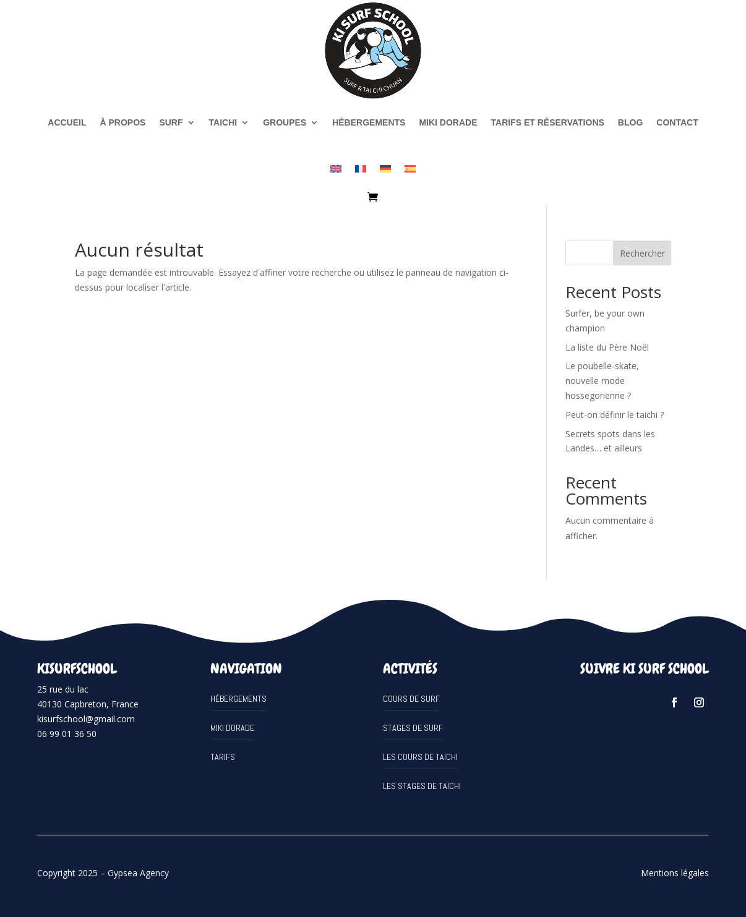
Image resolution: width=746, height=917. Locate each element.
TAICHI (223, 122)
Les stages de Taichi (422, 785)
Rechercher (642, 253)
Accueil (67, 122)
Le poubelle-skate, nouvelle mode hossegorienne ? (602, 380)
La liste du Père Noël (607, 347)
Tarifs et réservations (547, 122)
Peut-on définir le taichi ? (614, 414)
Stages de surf (413, 727)
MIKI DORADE (448, 122)
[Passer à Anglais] (335, 169)
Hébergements (368, 122)
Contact (677, 122)
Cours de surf (411, 698)
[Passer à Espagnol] (410, 169)
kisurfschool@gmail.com (86, 719)
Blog (630, 122)
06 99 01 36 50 (66, 734)
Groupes (284, 122)
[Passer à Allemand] (385, 169)
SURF (170, 122)
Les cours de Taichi (420, 756)
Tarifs (222, 756)
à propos (123, 122)
